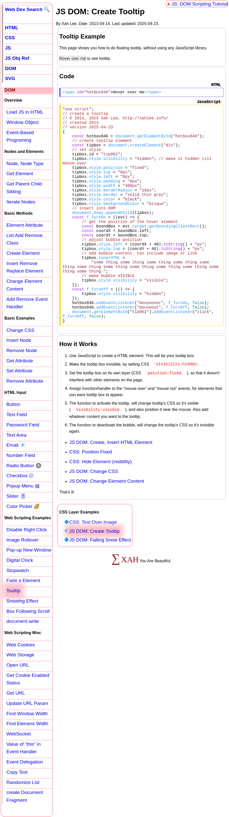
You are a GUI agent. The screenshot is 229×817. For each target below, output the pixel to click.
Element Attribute (24, 225)
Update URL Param (27, 703)
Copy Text (17, 772)
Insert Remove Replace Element (24, 267)
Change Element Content (24, 285)
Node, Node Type (25, 163)
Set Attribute (19, 370)
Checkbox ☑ (19, 475)
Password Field (22, 424)
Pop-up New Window (28, 550)
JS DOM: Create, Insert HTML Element (110, 489)
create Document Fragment (24, 796)
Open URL (17, 665)
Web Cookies (20, 644)
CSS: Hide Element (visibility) (100, 509)
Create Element (23, 253)
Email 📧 (16, 445)
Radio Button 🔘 (23, 465)
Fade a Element (23, 580)
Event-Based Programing (20, 136)
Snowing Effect (22, 601)
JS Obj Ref (17, 58)
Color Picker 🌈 (23, 506)
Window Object (22, 122)
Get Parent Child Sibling (24, 187)
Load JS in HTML (24, 112)
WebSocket (18, 733)
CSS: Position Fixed (90, 499)
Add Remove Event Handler (27, 303)
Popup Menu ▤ (22, 485)
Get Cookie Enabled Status (27, 679)
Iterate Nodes (20, 201)
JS (8, 48)
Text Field (16, 414)
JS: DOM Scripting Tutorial (199, 4)
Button (13, 404)
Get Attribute (19, 360)
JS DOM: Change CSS (93, 518)
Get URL (15, 693)
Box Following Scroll (28, 611)
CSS (10, 37)
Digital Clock (19, 560)
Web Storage (20, 654)
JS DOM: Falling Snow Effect (100, 587)
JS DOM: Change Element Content (106, 528)
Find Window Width (27, 713)
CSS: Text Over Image (93, 569)
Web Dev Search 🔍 (27, 9)
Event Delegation (24, 761)
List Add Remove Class (24, 239)
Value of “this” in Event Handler (23, 747)
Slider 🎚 (16, 496)
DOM (10, 68)
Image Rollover (22, 539)
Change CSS (20, 330)
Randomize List (22, 782)
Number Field (20, 455)
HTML (11, 27)
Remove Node (21, 350)
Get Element (19, 173)
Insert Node (18, 340)
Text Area (16, 435)
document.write (22, 621)
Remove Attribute (24, 381)
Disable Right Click (26, 529)
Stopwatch (17, 570)
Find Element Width (27, 723)
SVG (10, 78)
